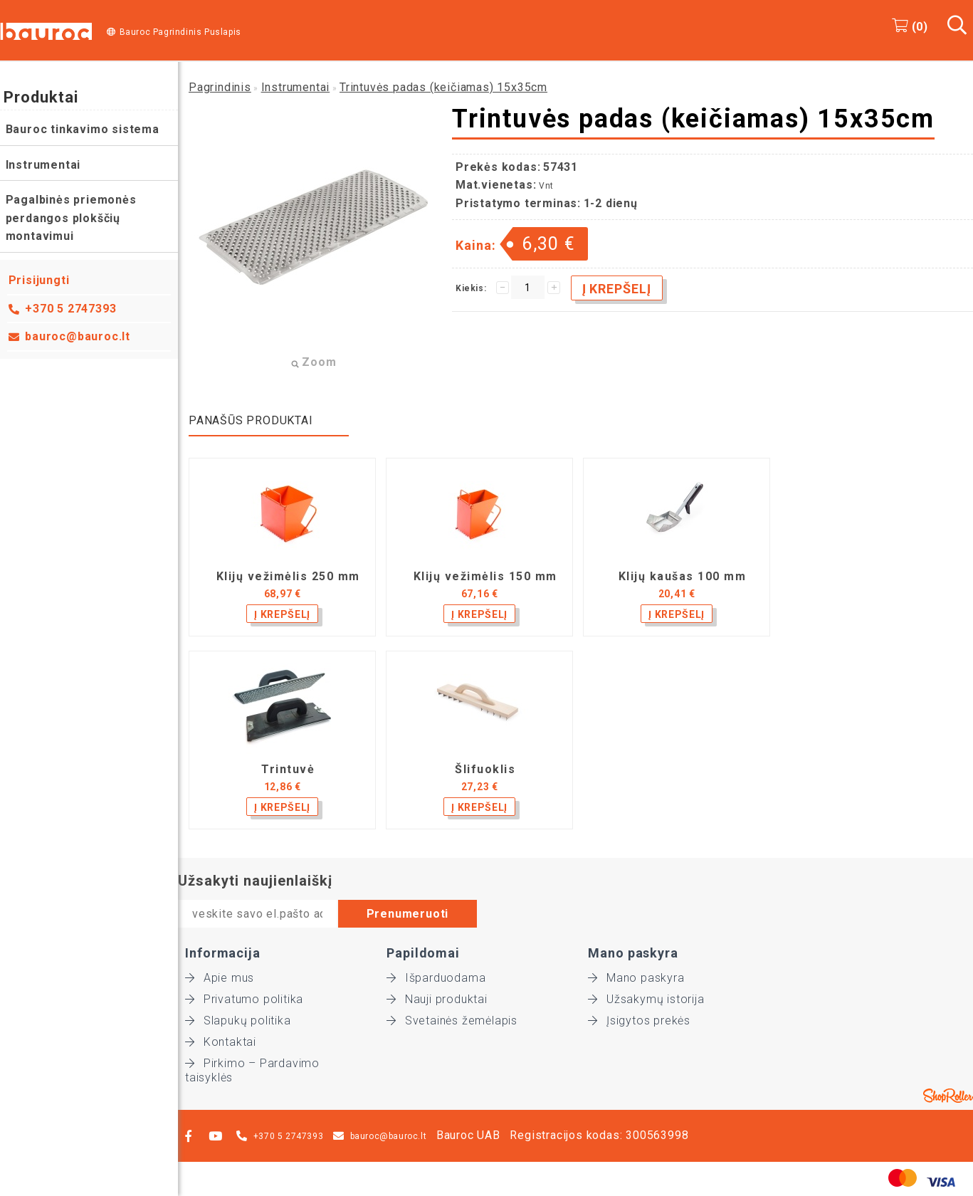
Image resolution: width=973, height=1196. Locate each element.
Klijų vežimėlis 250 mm (288, 576)
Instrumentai (43, 165)
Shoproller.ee (948, 1096)
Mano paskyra (636, 978)
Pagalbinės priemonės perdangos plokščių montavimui (71, 218)
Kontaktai (220, 1042)
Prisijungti (39, 280)
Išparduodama (435, 978)
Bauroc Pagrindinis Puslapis (180, 32)
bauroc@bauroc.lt (78, 336)
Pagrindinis (220, 87)
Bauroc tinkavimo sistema (82, 129)
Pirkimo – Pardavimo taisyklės (252, 1063)
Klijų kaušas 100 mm (683, 576)
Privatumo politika (244, 999)
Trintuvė (288, 769)
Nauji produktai (437, 999)
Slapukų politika (238, 1020)
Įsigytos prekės (639, 1020)
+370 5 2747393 (71, 308)
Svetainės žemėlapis (451, 1020)
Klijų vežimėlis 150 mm (485, 576)
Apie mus (219, 978)
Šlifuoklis (485, 769)
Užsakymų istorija (646, 999)
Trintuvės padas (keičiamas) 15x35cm (443, 87)
